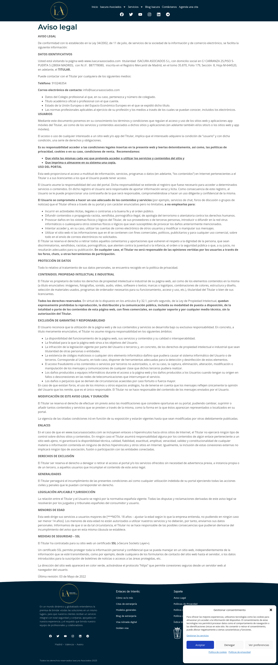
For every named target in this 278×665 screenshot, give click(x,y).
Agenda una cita (188, 7)
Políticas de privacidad (240, 652)
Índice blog (179, 622)
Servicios (135, 7)
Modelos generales (126, 609)
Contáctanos (169, 7)
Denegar (229, 645)
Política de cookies (218, 652)
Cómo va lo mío (124, 597)
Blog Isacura (152, 7)
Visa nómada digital (126, 622)
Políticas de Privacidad (185, 603)
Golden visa (122, 628)
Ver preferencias (259, 645)
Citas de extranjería (126, 603)
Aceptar (200, 645)
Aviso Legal (180, 597)
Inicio (95, 7)
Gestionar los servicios (198, 635)
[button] (271, 610)
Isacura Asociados (113, 7)
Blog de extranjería (126, 616)
